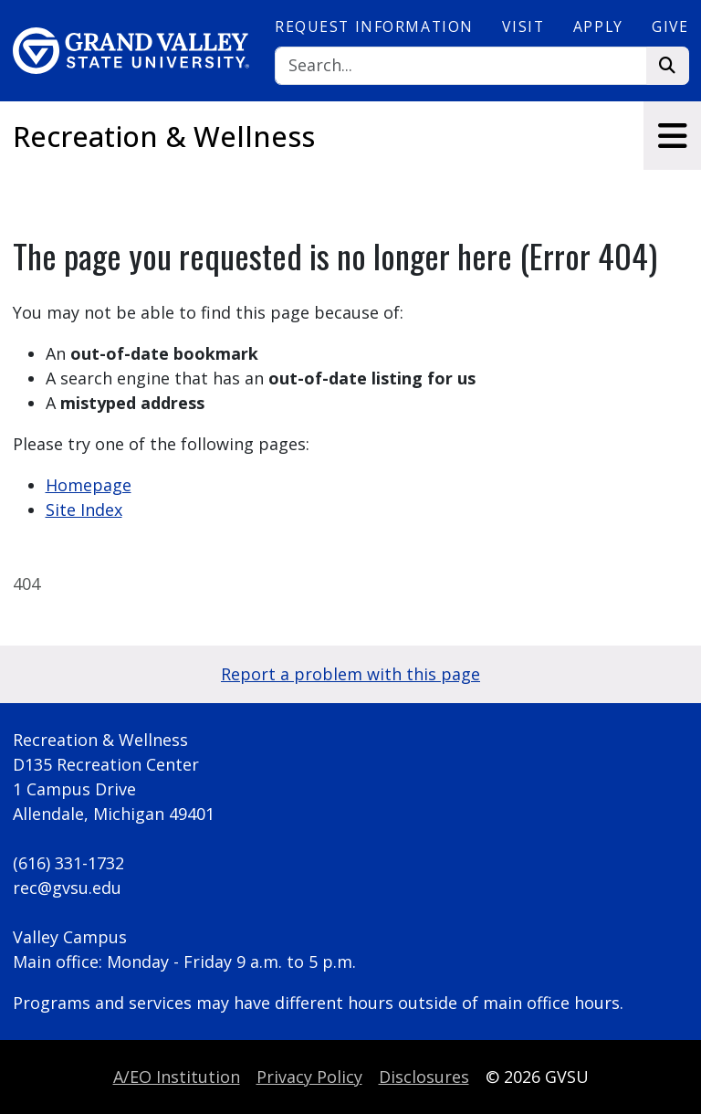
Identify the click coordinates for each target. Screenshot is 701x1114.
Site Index (84, 509)
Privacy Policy (309, 1077)
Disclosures (424, 1077)
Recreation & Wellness (164, 136)
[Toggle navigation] (672, 135)
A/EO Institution (176, 1077)
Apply (598, 26)
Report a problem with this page (350, 674)
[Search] (461, 66)
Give (670, 26)
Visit (523, 26)
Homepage (88, 485)
